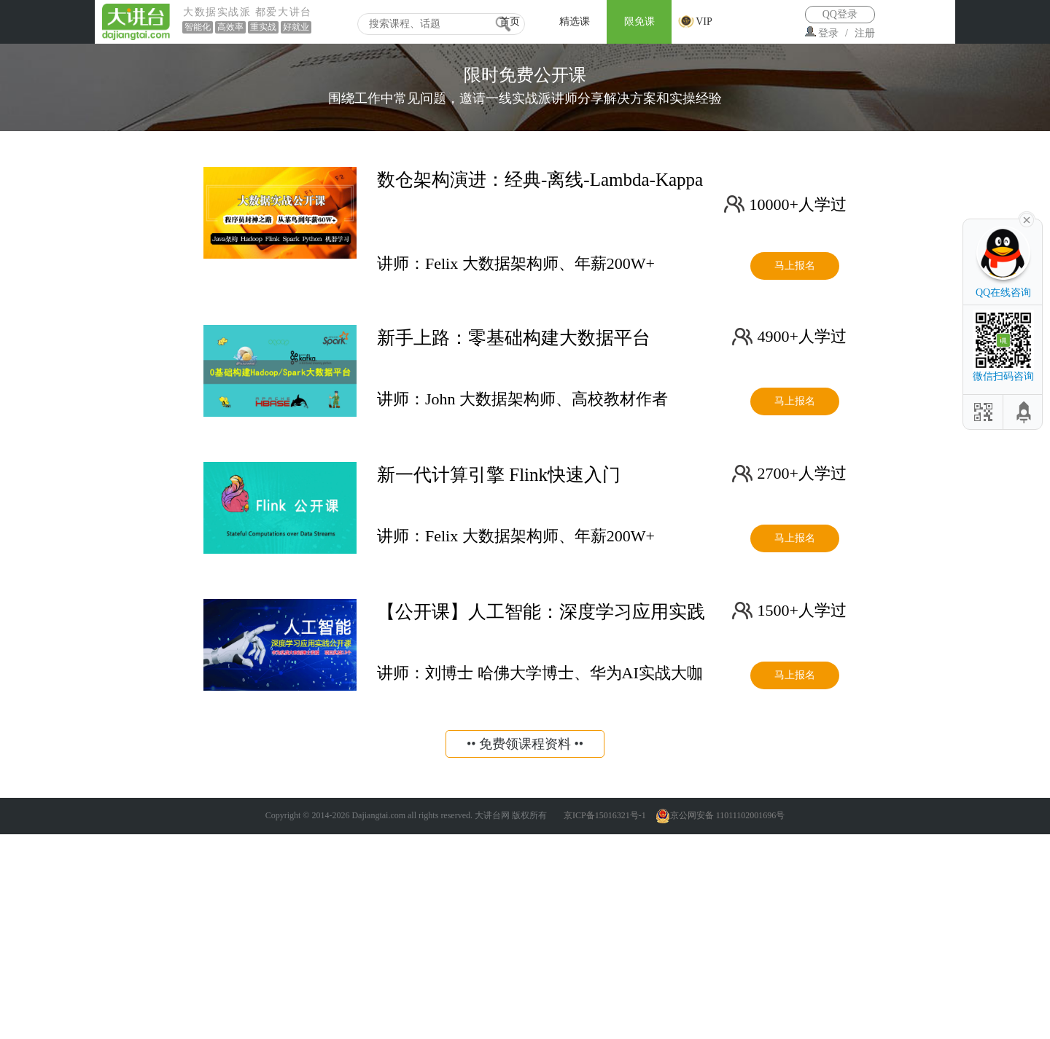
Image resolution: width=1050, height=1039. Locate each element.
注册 (865, 33)
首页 (509, 21)
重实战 (263, 27)
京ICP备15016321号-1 (605, 815)
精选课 (574, 21)
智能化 (197, 27)
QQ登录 (840, 14)
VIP (704, 21)
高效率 (230, 27)
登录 (828, 33)
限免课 (639, 21)
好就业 (296, 27)
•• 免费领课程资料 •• (525, 744)
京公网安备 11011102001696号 (720, 815)
